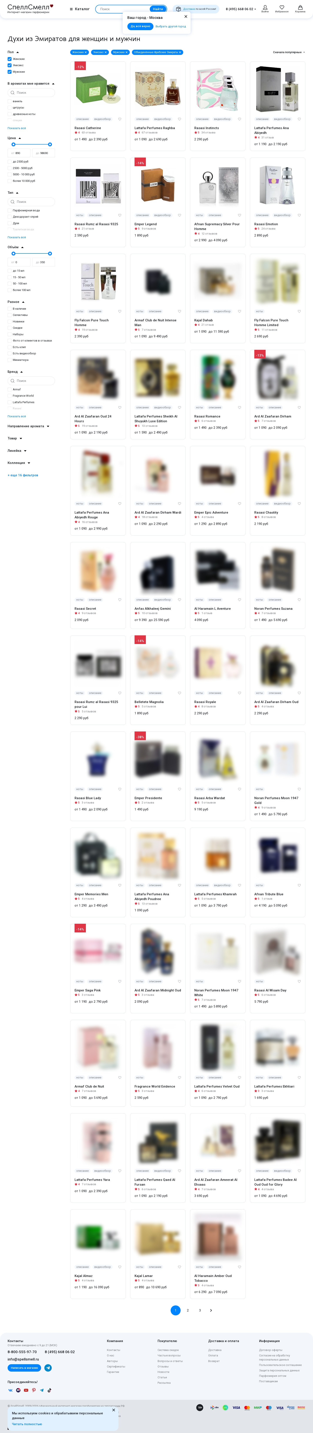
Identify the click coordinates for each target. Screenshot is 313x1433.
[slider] (13, 144)
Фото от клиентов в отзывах (30, 341)
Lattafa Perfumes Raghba (155, 128)
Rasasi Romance (207, 416)
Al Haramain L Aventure (212, 609)
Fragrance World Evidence (155, 1086)
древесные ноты (21, 114)
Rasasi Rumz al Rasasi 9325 (96, 224)
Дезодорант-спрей (23, 217)
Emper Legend (146, 224)
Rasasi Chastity (266, 512)
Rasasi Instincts (206, 128)
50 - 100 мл (17, 283)
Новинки (16, 321)
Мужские (16, 72)
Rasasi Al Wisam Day (270, 990)
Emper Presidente (148, 798)
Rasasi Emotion (266, 224)
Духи (13, 223)
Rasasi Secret (85, 609)
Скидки (15, 328)
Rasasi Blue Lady (88, 798)
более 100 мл (19, 290)
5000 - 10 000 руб (21, 174)
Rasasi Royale (205, 702)
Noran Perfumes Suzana (273, 609)
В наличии (17, 309)
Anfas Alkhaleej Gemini (153, 609)
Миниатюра (18, 360)
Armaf (14, 389)
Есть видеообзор (22, 353)
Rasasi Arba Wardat (209, 798)
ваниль (15, 101)
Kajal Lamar (144, 1276)
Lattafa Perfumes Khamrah (215, 894)
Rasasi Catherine (88, 128)
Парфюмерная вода (24, 210)
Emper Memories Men (91, 894)
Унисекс (15, 65)
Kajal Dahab (203, 320)
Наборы (15, 334)
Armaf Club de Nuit (89, 1086)
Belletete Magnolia (149, 702)
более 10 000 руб (21, 181)
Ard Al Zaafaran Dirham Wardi (158, 512)
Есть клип (17, 347)
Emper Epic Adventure (211, 512)
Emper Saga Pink (88, 990)
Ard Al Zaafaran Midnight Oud (158, 990)
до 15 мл (16, 271)
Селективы (18, 315)
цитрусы (16, 107)
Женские (16, 59)
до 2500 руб (18, 161)
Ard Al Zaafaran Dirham (272, 416)
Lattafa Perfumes (21, 402)
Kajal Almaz (84, 1276)
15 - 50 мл (16, 277)
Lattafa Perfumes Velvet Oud (217, 1086)
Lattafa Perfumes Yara (92, 1180)
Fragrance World (21, 396)
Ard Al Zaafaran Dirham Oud (276, 702)
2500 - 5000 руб (20, 168)
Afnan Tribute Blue (268, 894)
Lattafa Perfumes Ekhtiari (274, 1086)
